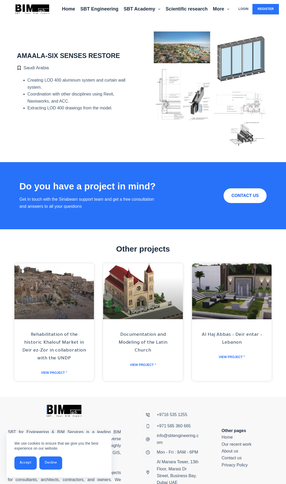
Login (243, 9)
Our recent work (237, 444)
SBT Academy (143, 9)
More (222, 9)
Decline (51, 463)
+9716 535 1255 (172, 414)
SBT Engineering (99, 9)
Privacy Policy (235, 465)
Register (266, 9)
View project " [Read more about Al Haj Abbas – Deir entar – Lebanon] (232, 357)
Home (68, 9)
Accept (25, 463)
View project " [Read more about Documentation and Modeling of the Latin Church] (143, 365)
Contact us (232, 458)
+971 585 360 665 (174, 426)
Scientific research (187, 9)
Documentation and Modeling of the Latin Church (143, 342)
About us (230, 451)
